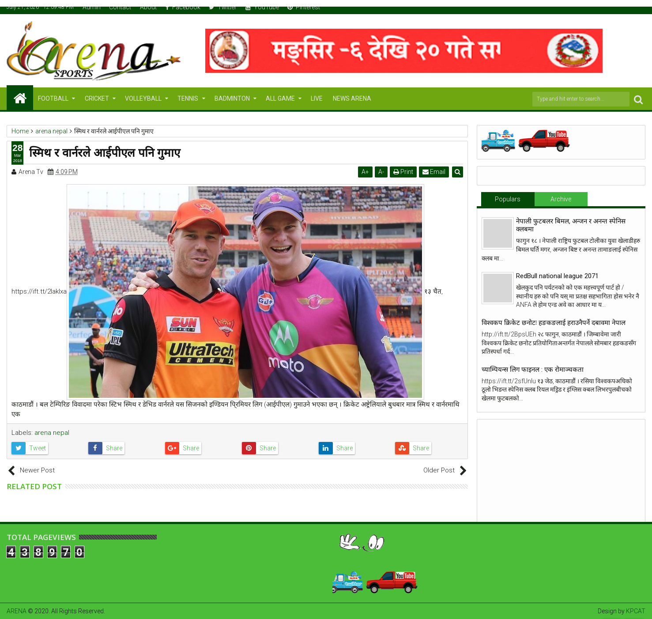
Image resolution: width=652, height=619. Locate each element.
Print (403, 171)
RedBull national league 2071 (557, 276)
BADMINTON (232, 98)
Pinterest (303, 7)
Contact (120, 7)
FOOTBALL (53, 98)
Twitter (223, 7)
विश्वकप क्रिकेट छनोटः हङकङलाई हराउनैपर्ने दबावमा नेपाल (554, 323)
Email (433, 171)
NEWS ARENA (352, 98)
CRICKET (97, 98)
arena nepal (51, 433)
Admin (92, 7)
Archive (560, 199)
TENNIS (187, 98)
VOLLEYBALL (143, 98)
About (148, 7)
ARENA (16, 611)
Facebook (183, 7)
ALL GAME (280, 98)
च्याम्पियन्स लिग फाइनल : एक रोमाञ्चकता (533, 370)
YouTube (262, 7)
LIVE (317, 98)
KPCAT (635, 611)
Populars (507, 199)
